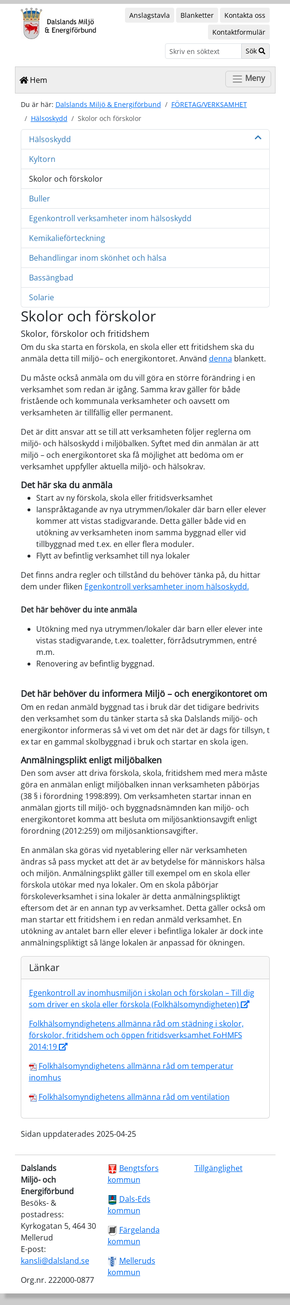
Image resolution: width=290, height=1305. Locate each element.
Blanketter (197, 15)
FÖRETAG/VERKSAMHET (209, 104)
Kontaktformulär (238, 32)
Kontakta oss (244, 15)
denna (220, 358)
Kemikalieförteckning (67, 238)
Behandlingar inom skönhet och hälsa (97, 258)
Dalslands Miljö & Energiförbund (108, 104)
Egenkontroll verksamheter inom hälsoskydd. (166, 586)
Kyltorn (42, 159)
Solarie (41, 297)
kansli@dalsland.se (55, 1260)
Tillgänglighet (218, 1168)
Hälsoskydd (49, 118)
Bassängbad (51, 277)
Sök (255, 50)
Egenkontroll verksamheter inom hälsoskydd (110, 218)
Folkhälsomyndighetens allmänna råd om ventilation (134, 1097)
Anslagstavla (149, 15)
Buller (39, 198)
